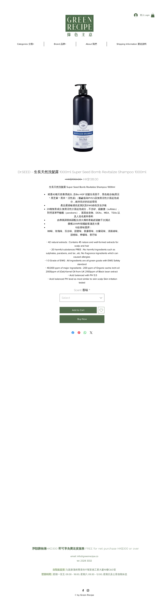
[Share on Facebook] (73, 333)
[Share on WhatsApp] (85, 333)
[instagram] (88, 590)
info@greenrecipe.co (87, 556)
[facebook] (83, 590)
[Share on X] (91, 333)
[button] (153, 15)
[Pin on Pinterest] (79, 333)
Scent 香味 (82, 290)
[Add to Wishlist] (101, 310)
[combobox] (82, 298)
